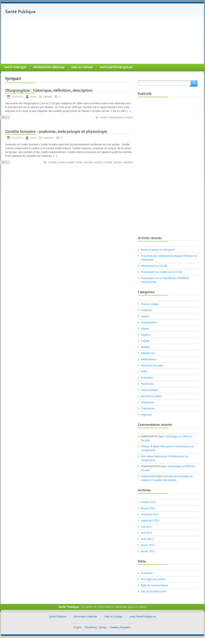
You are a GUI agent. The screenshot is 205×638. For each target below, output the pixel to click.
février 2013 (147, 545)
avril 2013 (146, 532)
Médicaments (148, 359)
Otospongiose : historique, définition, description (49, 90)
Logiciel (145, 340)
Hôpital (145, 328)
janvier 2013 (148, 551)
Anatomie (48, 137)
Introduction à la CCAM (154, 265)
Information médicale (48, 67)
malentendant (148, 476)
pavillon (98, 162)
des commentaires (154, 585)
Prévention (147, 377)
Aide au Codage (82, 67)
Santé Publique (20, 12)
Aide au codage (150, 304)
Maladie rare (148, 353)
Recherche (147, 383)
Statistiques (147, 402)
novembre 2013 (150, 514)
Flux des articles (153, 579)
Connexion (147, 573)
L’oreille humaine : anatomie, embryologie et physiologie (56, 132)
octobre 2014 (148, 502)
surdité (108, 162)
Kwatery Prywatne (120, 627)
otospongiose (115, 117)
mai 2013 (146, 526)
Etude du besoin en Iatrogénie (158, 249)
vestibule (128, 162)
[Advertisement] (104, 33)
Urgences (146, 414)
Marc (144, 456)
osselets (88, 162)
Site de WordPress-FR (153, 591)
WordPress (91, 627)
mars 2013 (147, 539)
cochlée (52, 162)
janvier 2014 (148, 508)
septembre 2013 (150, 520)
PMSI (144, 371)
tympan (129, 117)
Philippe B (146, 446)
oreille (103, 117)
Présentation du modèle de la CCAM (161, 272)
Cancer (145, 316)
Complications (149, 322)
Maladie (48, 96)
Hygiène (145, 334)
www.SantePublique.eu (116, 67)
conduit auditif (66, 162)
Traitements (147, 408)
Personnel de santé (152, 365)
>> (3, 117)
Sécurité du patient (151, 396)
